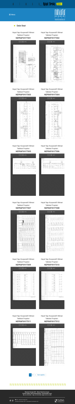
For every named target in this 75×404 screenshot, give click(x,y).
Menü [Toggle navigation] (12, 15)
